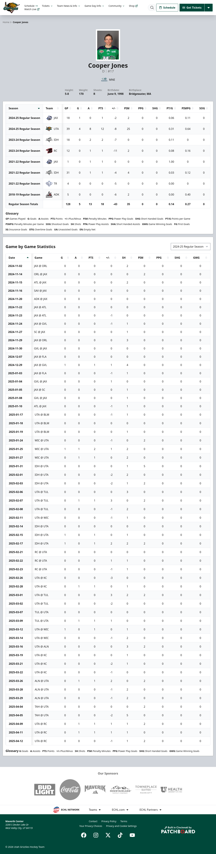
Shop (133, 5)
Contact (93, 821)
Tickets (47, 5)
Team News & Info (68, 5)
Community (117, 5)
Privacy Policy (108, 821)
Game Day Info (94, 5)
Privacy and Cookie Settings (121, 826)
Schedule (31, 5)
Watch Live (32, 9)
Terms (123, 821)
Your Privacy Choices (90, 826)
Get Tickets (191, 7)
